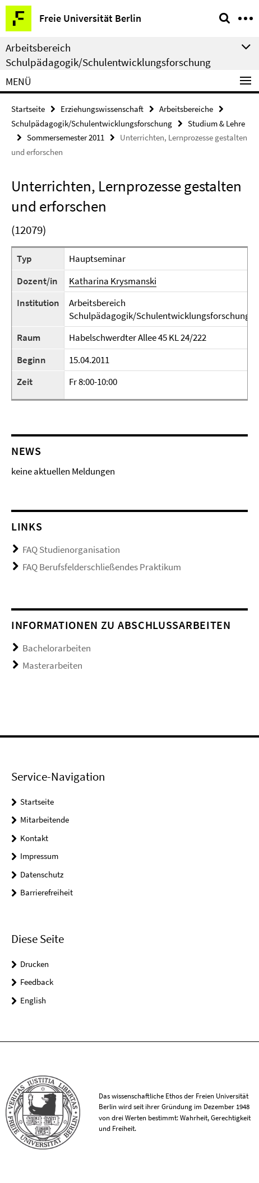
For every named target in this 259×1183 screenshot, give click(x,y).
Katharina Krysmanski (112, 281)
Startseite (28, 109)
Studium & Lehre (216, 123)
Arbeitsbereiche (186, 109)
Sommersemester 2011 (65, 137)
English (33, 1000)
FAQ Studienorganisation (71, 549)
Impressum (39, 856)
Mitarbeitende (44, 819)
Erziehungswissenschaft (102, 109)
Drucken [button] (34, 964)
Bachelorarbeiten (56, 648)
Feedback (36, 982)
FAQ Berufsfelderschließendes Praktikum (101, 567)
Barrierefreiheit (46, 892)
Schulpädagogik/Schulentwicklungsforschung (91, 123)
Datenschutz (41, 874)
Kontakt (34, 838)
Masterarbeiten (52, 665)
